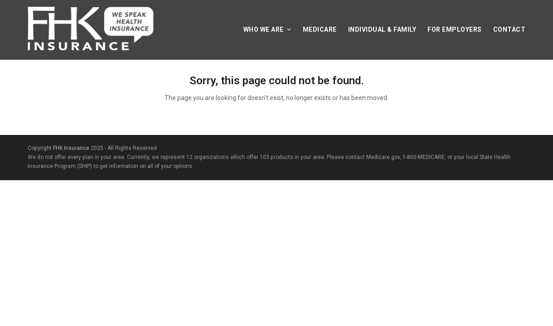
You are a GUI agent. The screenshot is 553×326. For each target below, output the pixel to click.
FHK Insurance (71, 148)
